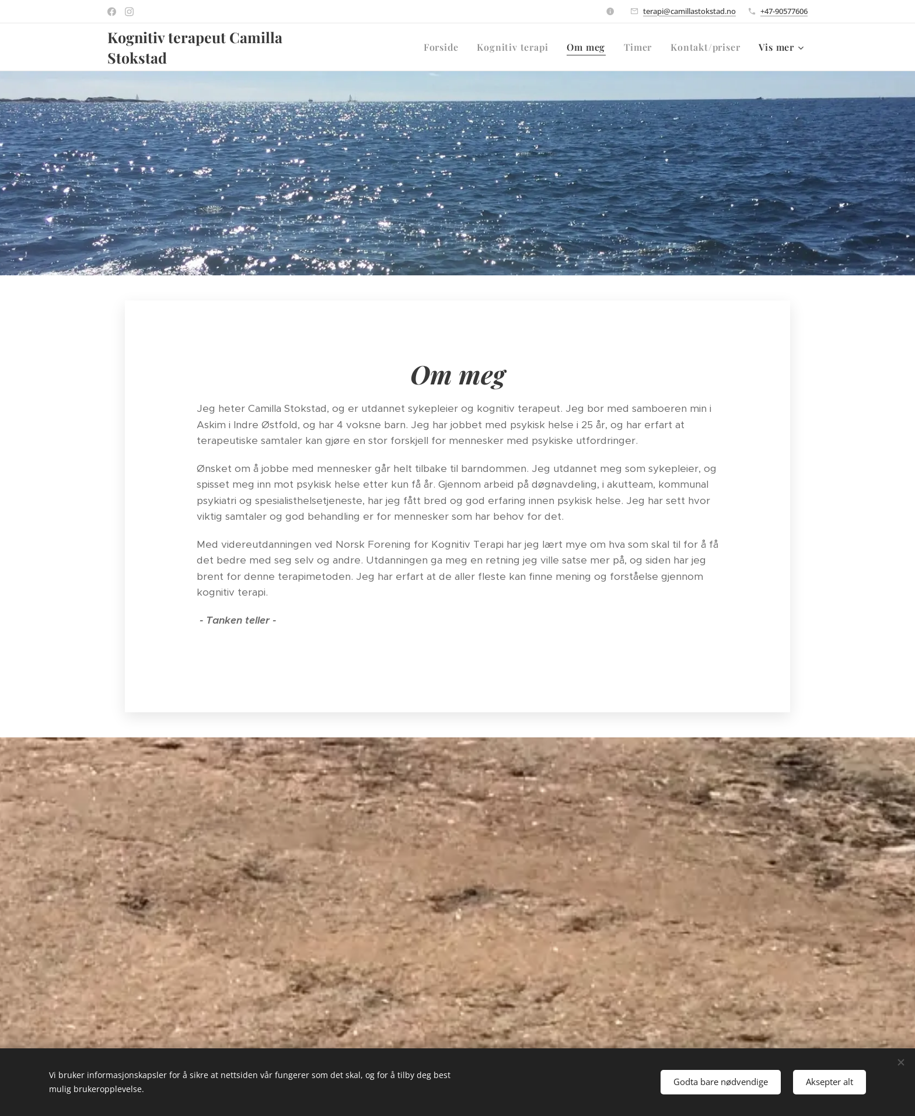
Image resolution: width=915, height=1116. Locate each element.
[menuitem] (444, 47)
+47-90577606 (784, 11)
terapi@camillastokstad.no (689, 11)
